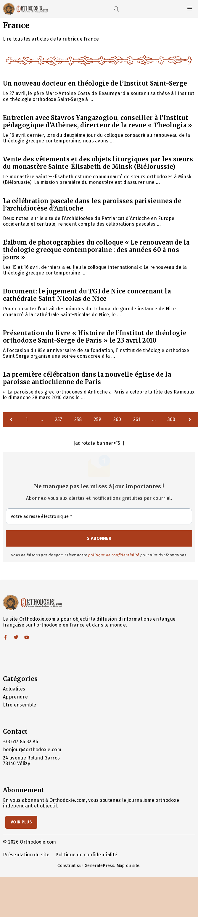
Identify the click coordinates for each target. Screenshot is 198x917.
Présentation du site (26, 854)
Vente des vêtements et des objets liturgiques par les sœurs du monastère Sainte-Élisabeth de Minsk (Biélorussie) (98, 162)
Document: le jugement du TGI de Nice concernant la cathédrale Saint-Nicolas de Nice (87, 295)
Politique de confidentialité (86, 854)
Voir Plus (21, 822)
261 (136, 419)
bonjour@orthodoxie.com (32, 749)
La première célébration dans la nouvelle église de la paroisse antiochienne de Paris (87, 378)
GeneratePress (99, 865)
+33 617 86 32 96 (20, 741)
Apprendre (15, 697)
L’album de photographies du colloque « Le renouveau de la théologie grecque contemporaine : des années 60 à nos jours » (96, 250)
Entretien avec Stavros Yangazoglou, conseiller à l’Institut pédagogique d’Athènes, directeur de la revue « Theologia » (97, 121)
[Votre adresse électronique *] (99, 516)
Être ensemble (19, 705)
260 (117, 419)
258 (78, 419)
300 (172, 419)
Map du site (128, 865)
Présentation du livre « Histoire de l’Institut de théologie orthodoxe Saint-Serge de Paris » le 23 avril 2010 (94, 336)
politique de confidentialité (113, 555)
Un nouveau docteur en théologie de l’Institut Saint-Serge (95, 83)
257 (58, 419)
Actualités (14, 689)
